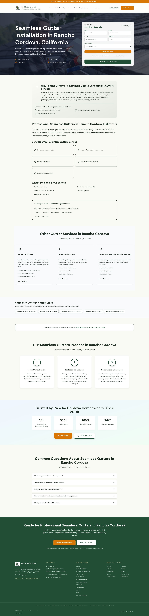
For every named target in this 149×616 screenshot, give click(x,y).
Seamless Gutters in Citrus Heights (71, 311)
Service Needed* (88, 43)
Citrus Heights (111, 577)
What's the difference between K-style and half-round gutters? (74, 496)
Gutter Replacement (82, 579)
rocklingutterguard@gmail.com (54, 569)
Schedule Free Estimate (64, 543)
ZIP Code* (111, 36)
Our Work (57, 8)
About (69, 8)
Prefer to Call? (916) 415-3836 (108, 62)
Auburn (123, 571)
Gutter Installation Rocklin (66, 605)
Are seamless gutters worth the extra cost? (74, 482)
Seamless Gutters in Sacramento (26, 311)
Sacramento (124, 577)
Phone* (110, 30)
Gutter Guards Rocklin (40, 605)
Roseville (123, 566)
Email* (86, 36)
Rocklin (109, 566)
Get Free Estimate (63, 436)
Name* (86, 30)
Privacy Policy (121, 612)
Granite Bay (110, 571)
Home (50, 8)
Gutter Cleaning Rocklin (108, 605)
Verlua (21, 613)
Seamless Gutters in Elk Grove (48, 311)
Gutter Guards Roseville (53, 605)
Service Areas (85, 8)
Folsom (109, 569)
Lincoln (123, 569)
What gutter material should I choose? (74, 503)
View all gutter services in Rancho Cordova (90, 327)
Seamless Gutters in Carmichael (115, 311)
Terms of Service (130, 612)
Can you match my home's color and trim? (74, 489)
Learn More (22, 281)
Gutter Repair (80, 577)
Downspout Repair (81, 582)
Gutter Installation (81, 569)
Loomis (109, 574)
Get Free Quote (127, 8)
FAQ (75, 8)
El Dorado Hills (125, 574)
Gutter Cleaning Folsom (95, 605)
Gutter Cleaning (80, 574)
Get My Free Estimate (108, 52)
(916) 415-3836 (114, 8)
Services (97, 8)
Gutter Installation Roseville (81, 605)
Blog (64, 8)
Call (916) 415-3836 (84, 436)
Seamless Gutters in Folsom (93, 311)
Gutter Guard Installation (83, 571)
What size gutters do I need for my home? (74, 476)
